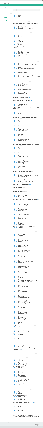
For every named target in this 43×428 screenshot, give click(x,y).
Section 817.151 (15, 321)
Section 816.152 (15, 275)
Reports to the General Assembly (35, 3)
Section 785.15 (15, 174)
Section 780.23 (15, 136)
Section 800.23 (15, 208)
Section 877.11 (15, 399)
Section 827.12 (15, 351)
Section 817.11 (15, 279)
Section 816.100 (15, 263)
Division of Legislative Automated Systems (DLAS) (28, 427)
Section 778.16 (15, 112)
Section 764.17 (15, 69)
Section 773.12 (15, 83)
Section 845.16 (15, 378)
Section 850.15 (15, 394)
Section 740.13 (15, 50)
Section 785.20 (15, 180)
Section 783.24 (15, 151)
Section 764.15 (15, 68)
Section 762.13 (15, 63)
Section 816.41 (15, 236)
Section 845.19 (15, 381)
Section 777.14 (15, 104)
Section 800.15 (15, 203)
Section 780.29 (15, 138)
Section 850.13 (15, 392)
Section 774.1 (15, 91)
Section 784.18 (15, 162)
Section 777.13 (15, 103)
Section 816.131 (15, 271)
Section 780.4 (15, 128)
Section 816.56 (15, 242)
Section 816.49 (15, 241)
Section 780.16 (15, 132)
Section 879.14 (15, 405)
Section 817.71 (15, 298)
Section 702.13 (15, 26)
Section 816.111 (15, 268)
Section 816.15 (15, 234)
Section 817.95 (15, 307)
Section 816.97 (15, 261)
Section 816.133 (15, 273)
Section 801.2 (15, 216)
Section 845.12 (15, 376)
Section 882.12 (15, 408)
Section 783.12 (15, 147)
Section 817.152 (15, 322)
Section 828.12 (15, 355)
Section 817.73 (15, 299)
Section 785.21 (15, 181)
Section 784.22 (15, 165)
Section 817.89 (15, 306)
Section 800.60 (15, 214)
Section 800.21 (15, 207)
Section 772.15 (15, 79)
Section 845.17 (15, 379)
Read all (37, 23)
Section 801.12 (15, 219)
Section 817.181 (15, 324)
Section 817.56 (15, 289)
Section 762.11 (15, 62)
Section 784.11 (15, 156)
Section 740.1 (15, 48)
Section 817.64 (15, 294)
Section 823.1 (15, 334)
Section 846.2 (15, 384)
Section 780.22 (15, 135)
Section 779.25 (15, 125)
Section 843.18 (15, 372)
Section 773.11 (15, 82)
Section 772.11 (15, 75)
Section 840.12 (15, 358)
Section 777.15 (15, 105)
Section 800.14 (15, 202)
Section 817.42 (15, 284)
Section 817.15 (15, 282)
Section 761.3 (15, 56)
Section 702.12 (15, 25)
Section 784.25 (15, 168)
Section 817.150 (15, 320)
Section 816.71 (15, 250)
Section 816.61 (15, 245)
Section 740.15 (15, 51)
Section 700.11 (15, 17)
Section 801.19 (15, 225)
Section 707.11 (15, 44)
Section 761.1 (15, 55)
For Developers (26, 422)
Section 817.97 (15, 308)
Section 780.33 (15, 140)
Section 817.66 (15, 295)
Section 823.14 (15, 337)
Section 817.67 (15, 296)
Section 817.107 (15, 312)
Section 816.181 (15, 277)
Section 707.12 (15, 45)
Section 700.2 (15, 14)
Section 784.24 (15, 167)
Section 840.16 (15, 360)
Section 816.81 (15, 256)
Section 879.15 (15, 406)
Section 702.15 (15, 28)
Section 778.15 (15, 111)
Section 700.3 (15, 15)
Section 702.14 (15, 27)
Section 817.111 (15, 313)
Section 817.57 (15, 291)
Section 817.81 (15, 303)
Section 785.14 (15, 173)
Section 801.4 (15, 217)
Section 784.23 (15, 166)
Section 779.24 (15, 124)
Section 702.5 (15, 24)
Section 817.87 (15, 305)
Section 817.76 (15, 302)
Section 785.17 (15, 177)
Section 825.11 (15, 344)
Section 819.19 (15, 330)
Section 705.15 (15, 35)
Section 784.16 (15, 160)
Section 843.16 (15, 371)
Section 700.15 (15, 19)
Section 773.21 (15, 89)
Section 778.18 (15, 114)
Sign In (33, 427)
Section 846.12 (15, 385)
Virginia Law (30, 3)
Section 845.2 (15, 374)
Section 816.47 (15, 240)
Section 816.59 (15, 244)
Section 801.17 (15, 223)
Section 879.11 (15, 403)
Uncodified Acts (6, 20)
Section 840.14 (15, 359)
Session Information (17, 3)
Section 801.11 (15, 218)
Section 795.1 (15, 192)
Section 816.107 (15, 267)
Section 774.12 (15, 93)
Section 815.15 (15, 229)
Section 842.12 (15, 363)
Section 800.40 (15, 211)
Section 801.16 (15, 222)
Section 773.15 (15, 85)
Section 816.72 (15, 251)
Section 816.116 (15, 270)
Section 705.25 (15, 41)
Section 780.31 (15, 139)
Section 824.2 (15, 340)
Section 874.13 (15, 397)
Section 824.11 (15, 341)
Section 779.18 (15, 121)
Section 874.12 (15, 396)
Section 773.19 (15, 87)
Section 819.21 (15, 331)
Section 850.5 (15, 390)
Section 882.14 (15, 410)
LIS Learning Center (16, 0)
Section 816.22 (15, 235)
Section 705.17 (15, 36)
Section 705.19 (15, 37)
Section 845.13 (15, 377)
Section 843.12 (15, 368)
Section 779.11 (15, 119)
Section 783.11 (15, 146)
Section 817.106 (15, 311)
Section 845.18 (15, 380)
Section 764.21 (15, 70)
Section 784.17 (15, 161)
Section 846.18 (15, 387)
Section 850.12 (15, 391)
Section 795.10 (15, 196)
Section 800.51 (15, 212)
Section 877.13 (15, 400)
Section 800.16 (15, 204)
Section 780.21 (15, 134)
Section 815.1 (15, 227)
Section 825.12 (15, 345)
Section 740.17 (15, 52)
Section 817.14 (15, 281)
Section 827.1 (15, 350)
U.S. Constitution (17, 424)
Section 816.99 (15, 262)
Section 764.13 (15, 67)
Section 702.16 (15, 29)
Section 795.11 (15, 197)
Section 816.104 (15, 264)
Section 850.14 (15, 393)
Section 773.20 (15, 88)
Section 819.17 (15, 329)
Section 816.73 (15, 252)
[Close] (42, 0)
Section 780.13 (15, 131)
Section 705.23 (15, 39)
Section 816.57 (15, 243)
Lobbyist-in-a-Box (22, 426)
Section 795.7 (15, 193)
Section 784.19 (15, 163)
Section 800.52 (15, 213)
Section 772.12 (15, 76)
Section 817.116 (15, 315)
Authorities (5, 17)
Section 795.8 (15, 194)
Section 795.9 (15, 195)
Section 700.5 (15, 16)
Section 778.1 (15, 109)
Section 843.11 (15, 367)
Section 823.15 (15, 338)
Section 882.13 (15, 409)
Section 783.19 (15, 149)
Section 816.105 (15, 265)
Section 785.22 (15, 182)
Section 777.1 (15, 101)
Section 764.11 (15, 66)
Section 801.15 (15, 221)
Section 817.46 (15, 287)
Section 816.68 (15, 249)
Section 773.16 (15, 86)
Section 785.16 (15, 175)
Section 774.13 (15, 94)
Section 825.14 (15, 347)
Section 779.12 (15, 120)
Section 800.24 (15, 209)
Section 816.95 (15, 260)
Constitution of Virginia (7, 14)
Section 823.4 (15, 335)
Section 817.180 (15, 323)
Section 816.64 (15, 247)
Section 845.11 (15, 375)
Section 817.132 (15, 319)
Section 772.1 (15, 74)
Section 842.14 (15, 364)
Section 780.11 (15, 129)
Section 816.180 (15, 276)
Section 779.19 (15, 122)
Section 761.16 (15, 59)
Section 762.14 (15, 64)
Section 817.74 (15, 300)
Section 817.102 (15, 310)
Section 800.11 (15, 200)
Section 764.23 (15, 71)
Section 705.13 (15, 34)
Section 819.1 (15, 326)
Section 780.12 (15, 130)
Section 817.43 (15, 285)
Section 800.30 (15, 210)
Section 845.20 (15, 382)
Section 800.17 (15, 205)
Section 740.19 (15, 53)
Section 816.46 (15, 239)
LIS (6, 3)
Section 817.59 (15, 292)
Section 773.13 (15, 84)
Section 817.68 (15, 297)
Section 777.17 (15, 106)
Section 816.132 (15, 272)
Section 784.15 (15, 159)
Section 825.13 (15, 346)
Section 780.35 (15, 141)
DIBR (13, 412)
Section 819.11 (15, 327)
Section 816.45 (15, 238)
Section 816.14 (15, 233)
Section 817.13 (15, 280)
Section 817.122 (15, 317)
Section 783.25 (15, 152)
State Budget (26, 3)
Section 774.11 (15, 92)
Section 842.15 (15, 365)
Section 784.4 (15, 155)
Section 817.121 (15, 316)
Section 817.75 (15, 301)
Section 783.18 (15, 148)
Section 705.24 (15, 40)
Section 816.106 (15, 266)
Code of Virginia (6, 7)
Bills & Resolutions (22, 3)
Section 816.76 (15, 254)
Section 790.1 (15, 188)
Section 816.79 (15, 255)
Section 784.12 (15, 157)
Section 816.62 (15, 246)
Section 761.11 (15, 57)
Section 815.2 (15, 228)
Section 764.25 (15, 72)
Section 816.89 (15, 259)
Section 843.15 (15, 370)
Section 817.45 (15, 286)
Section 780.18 (15, 133)
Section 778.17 (15, 113)
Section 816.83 (15, 257)
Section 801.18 (15, 224)
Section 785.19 (15, 179)
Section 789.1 (15, 185)
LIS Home (20, 426)
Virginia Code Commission (17, 423)
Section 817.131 (15, 318)
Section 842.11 (15, 362)
